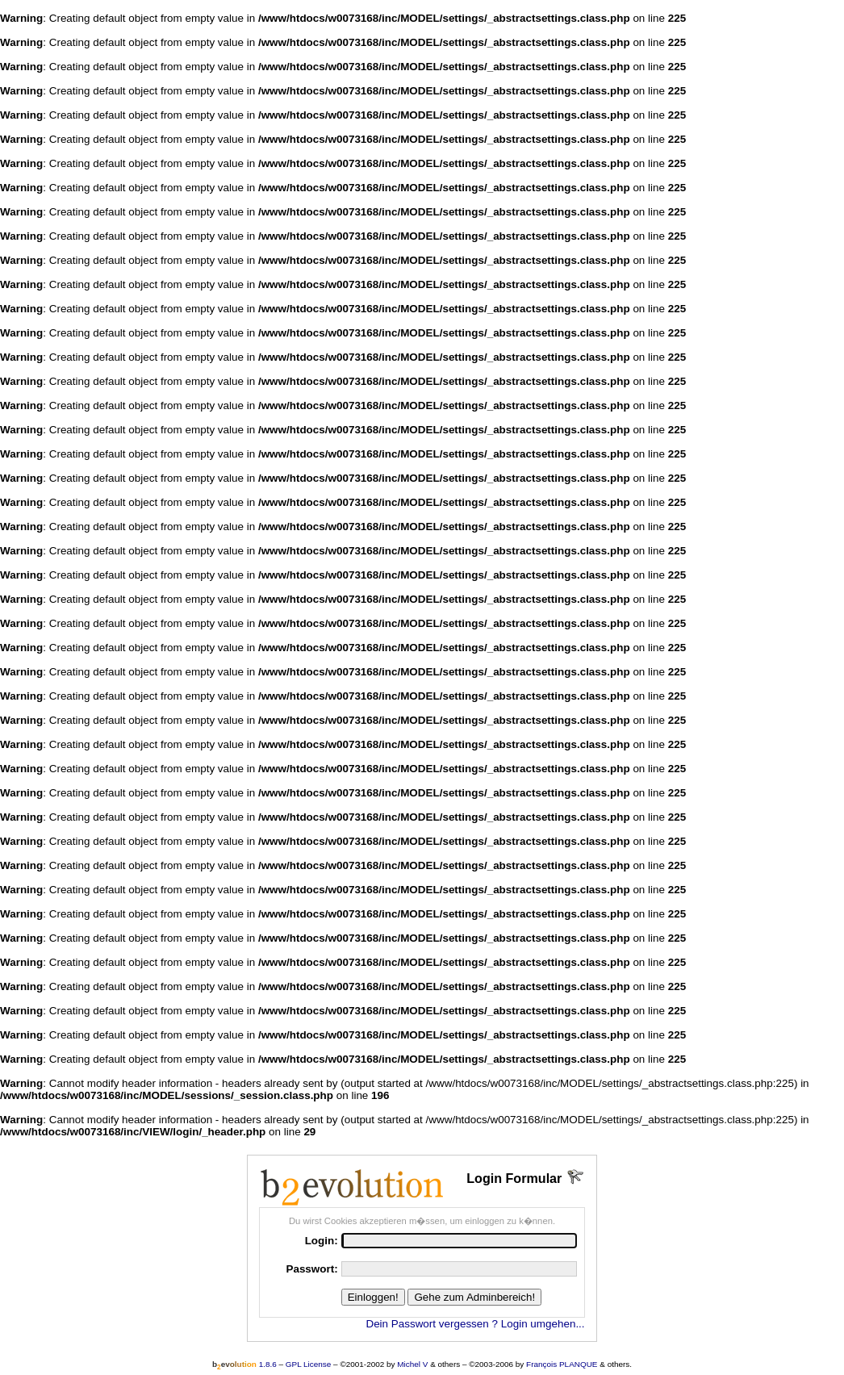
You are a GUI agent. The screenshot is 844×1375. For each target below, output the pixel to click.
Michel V (412, 1364)
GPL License (309, 1364)
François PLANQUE (561, 1364)
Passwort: (311, 1269)
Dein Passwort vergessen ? (432, 1324)
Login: (321, 1241)
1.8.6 (244, 1364)
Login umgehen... (543, 1324)
